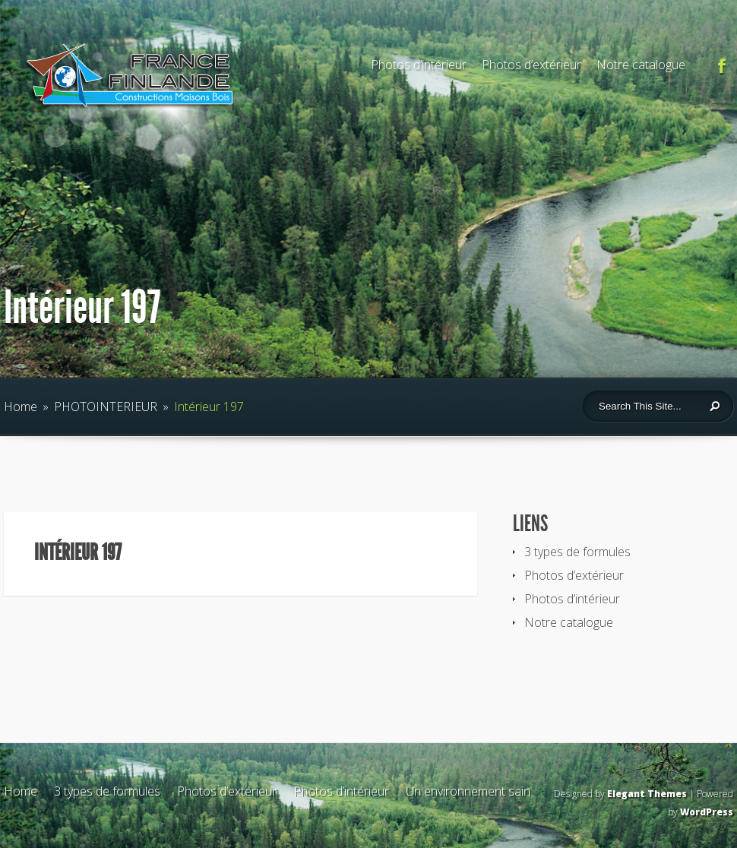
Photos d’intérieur (419, 64)
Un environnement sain (468, 791)
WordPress (706, 811)
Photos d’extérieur (531, 64)
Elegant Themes (647, 793)
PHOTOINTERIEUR (105, 406)
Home (20, 406)
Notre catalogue (640, 64)
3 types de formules (577, 551)
